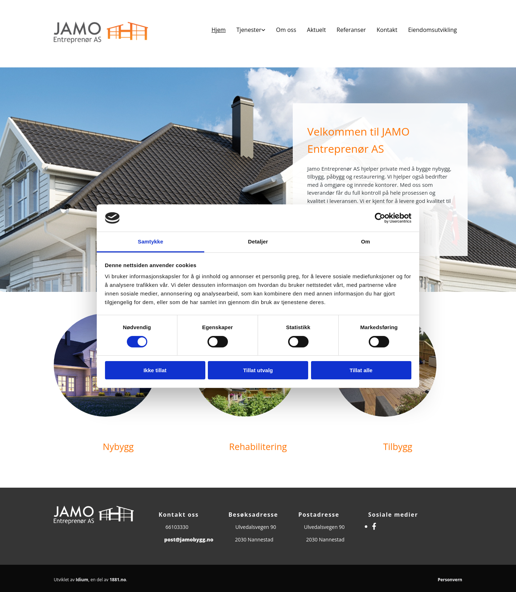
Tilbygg (397, 446)
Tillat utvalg (258, 370)
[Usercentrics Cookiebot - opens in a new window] (380, 218)
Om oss (286, 30)
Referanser (351, 30)
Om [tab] (365, 241)
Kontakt (387, 30)
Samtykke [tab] (150, 241)
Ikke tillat (154, 370)
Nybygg (118, 446)
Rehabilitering (258, 446)
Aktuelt (316, 30)
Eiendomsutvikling (432, 30)
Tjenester (248, 30)
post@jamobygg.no (188, 539)
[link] (251, 30)
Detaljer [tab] (258, 241)
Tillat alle (361, 370)
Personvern (450, 580)
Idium (82, 580)
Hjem (218, 30)
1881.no (118, 580)
